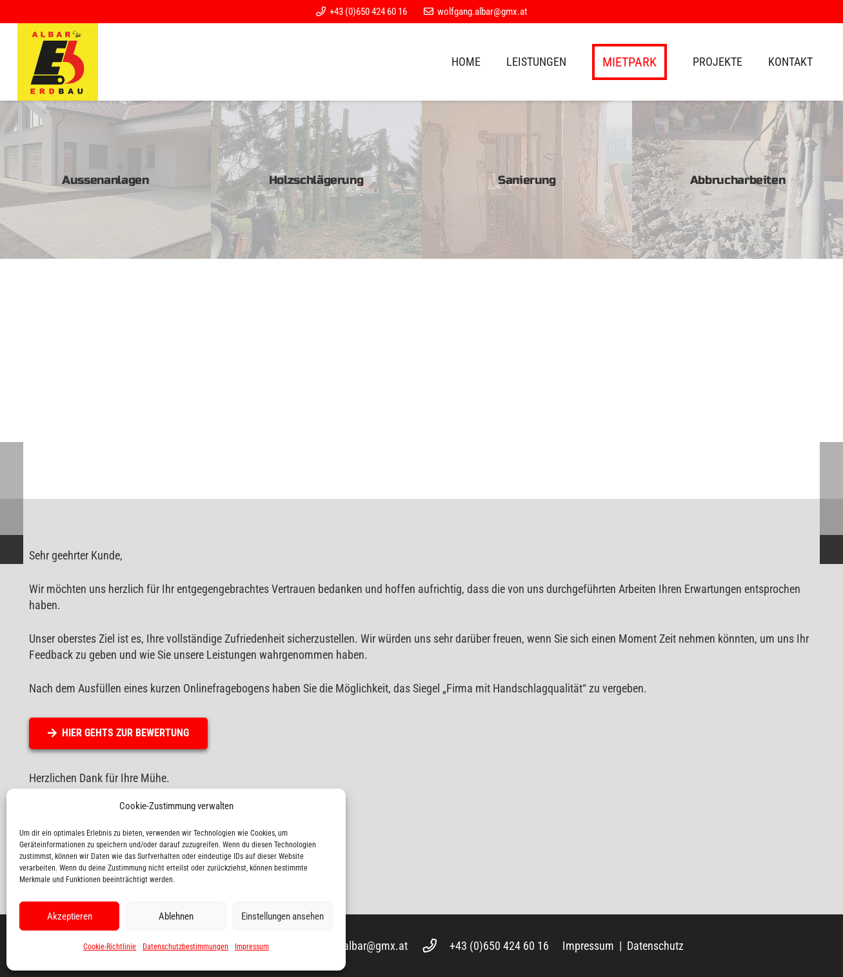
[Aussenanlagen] (105, 180)
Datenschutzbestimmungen (185, 946)
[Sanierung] (527, 180)
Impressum (252, 946)
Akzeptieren (69, 916)
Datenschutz (655, 945)
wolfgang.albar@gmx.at (352, 945)
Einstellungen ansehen (282, 916)
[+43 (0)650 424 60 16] (436, 946)
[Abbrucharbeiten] (737, 180)
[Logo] (57, 62)
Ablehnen (176, 916)
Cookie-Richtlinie (109, 946)
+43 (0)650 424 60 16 (499, 945)
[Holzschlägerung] (316, 180)
